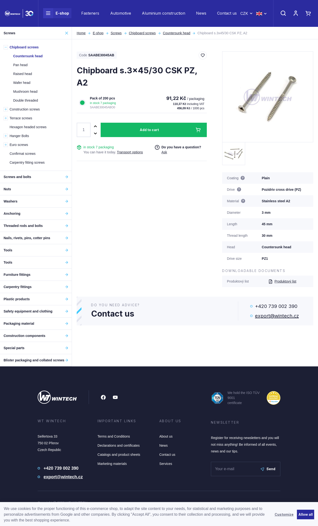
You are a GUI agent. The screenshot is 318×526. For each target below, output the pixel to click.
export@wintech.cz (277, 316)
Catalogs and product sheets (119, 455)
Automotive (120, 13)
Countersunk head (176, 33)
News (201, 13)
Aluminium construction (163, 13)
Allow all (305, 514)
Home (81, 33)
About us (166, 436)
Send (268, 469)
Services (165, 464)
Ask (164, 152)
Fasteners (90, 13)
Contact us (227, 13)
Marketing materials (112, 464)
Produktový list (282, 281)
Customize (284, 514)
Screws (116, 33)
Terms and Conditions (114, 436)
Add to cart (149, 130)
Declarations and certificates (119, 445)
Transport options (130, 152)
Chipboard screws (142, 33)
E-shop (56, 13)
